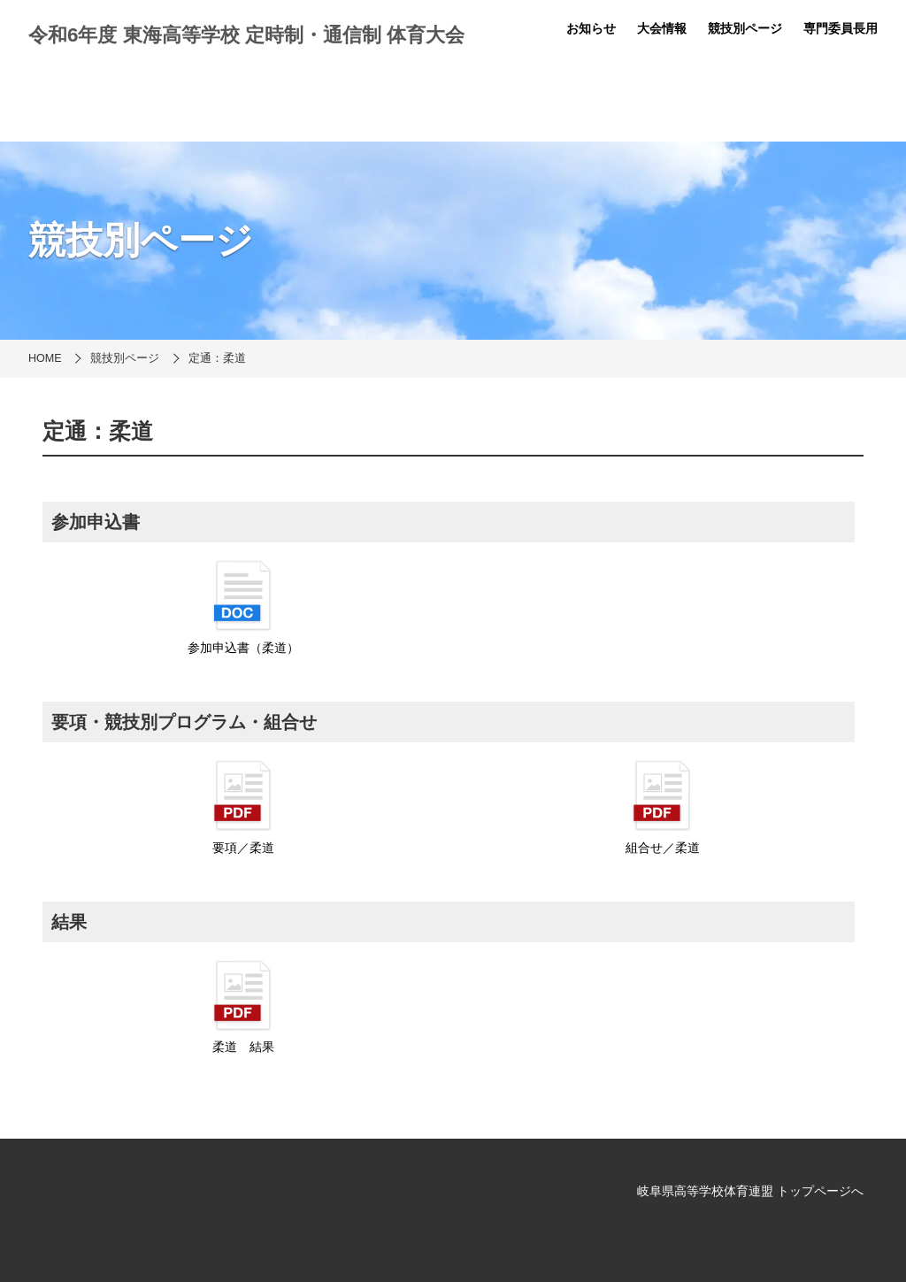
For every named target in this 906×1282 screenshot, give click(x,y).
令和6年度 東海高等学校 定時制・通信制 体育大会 (246, 35)
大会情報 (662, 28)
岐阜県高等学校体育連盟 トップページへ (750, 1191)
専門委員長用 (840, 28)
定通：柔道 (217, 358)
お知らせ (591, 28)
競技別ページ (745, 28)
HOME (45, 358)
